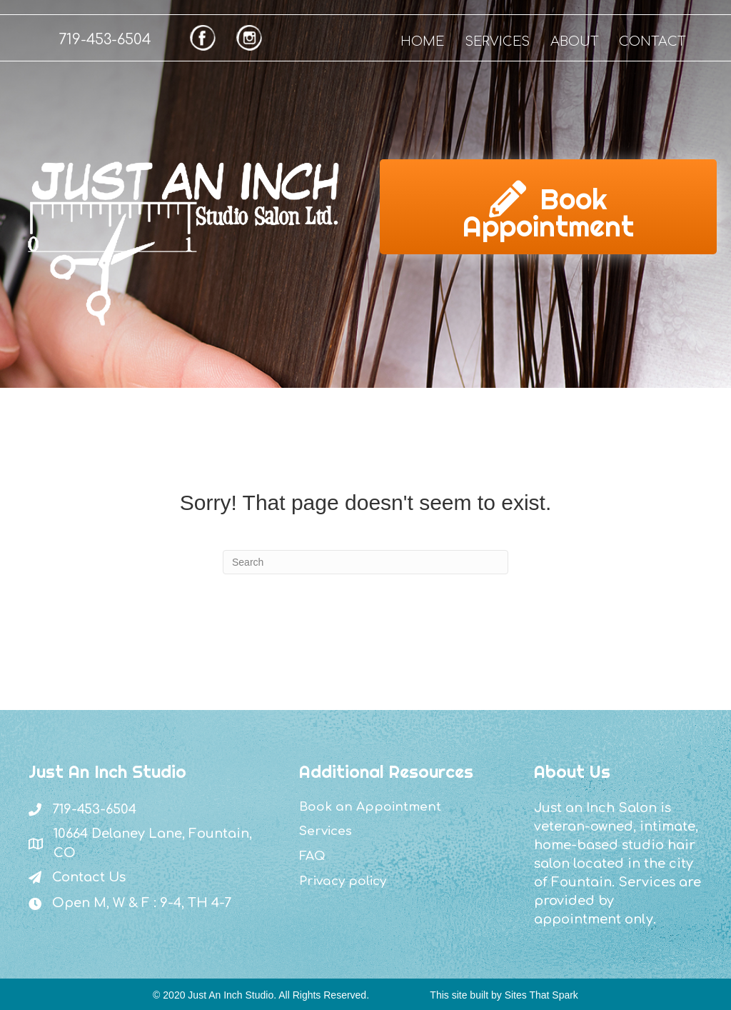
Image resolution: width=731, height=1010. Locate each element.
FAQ (312, 856)
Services (325, 831)
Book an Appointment (370, 807)
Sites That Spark (541, 995)
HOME (422, 41)
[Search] (365, 562)
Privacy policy (342, 881)
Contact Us (89, 877)
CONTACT (652, 41)
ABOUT (574, 41)
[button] (548, 206)
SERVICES (497, 41)
